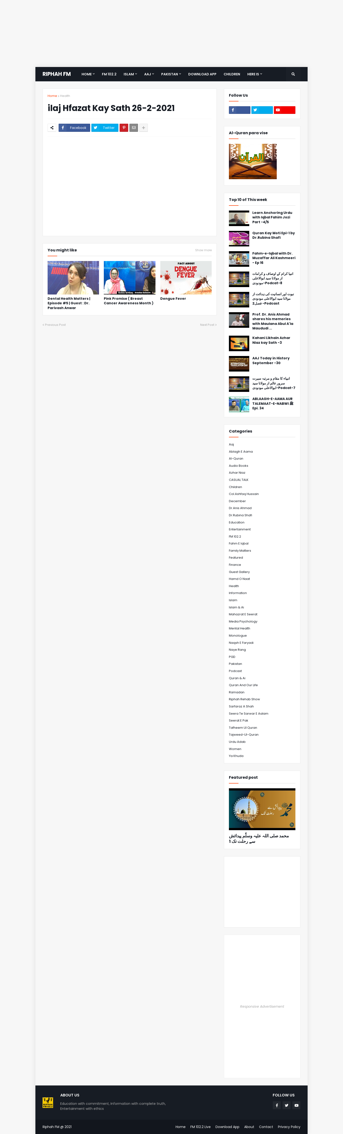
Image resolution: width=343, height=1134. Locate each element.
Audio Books (238, 465)
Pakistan (235, 664)
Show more (203, 250)
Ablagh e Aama (241, 451)
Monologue (238, 635)
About (249, 1126)
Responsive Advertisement (262, 1006)
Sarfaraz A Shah (241, 706)
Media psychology (243, 621)
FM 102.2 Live (200, 1126)
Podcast (235, 671)
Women (235, 749)
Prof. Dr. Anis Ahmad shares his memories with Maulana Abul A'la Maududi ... (272, 321)
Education (236, 522)
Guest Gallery (239, 572)
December (237, 501)
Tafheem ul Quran (243, 727)
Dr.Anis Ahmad (240, 508)
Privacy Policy (289, 1126)
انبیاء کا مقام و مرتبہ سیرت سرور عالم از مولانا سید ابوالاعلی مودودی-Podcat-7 (273, 383)
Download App (227, 1126)
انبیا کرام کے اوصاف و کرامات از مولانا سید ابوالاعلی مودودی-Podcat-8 (272, 278)
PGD (232, 657)
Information (238, 593)
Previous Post (55, 324)
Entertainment (240, 529)
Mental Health (239, 628)
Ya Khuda (236, 756)
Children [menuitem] (232, 74)
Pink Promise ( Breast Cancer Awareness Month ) (129, 301)
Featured (236, 557)
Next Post (207, 324)
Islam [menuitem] (129, 74)
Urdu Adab (237, 741)
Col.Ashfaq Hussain (244, 494)
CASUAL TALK (239, 480)
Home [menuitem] (87, 74)
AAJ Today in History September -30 (271, 360)
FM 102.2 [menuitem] (109, 74)
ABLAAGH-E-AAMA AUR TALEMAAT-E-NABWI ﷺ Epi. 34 (272, 404)
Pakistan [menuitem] (169, 74)
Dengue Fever (173, 298)
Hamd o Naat (239, 579)
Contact (266, 1126)
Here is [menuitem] (253, 74)
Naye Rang (237, 649)
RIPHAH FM (57, 74)
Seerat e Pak (238, 720)
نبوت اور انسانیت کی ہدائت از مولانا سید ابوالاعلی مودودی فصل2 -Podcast (273, 299)
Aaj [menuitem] (147, 74)
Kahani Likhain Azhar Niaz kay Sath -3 (271, 340)
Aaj (231, 444)
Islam (233, 600)
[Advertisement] (143, 33)
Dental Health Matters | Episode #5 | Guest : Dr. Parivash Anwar (69, 303)
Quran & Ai (237, 678)
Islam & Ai (236, 607)
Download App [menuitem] (202, 74)
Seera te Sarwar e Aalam (248, 713)
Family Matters (240, 550)
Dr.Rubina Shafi (240, 515)
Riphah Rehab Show (244, 699)
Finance (235, 564)
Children (235, 487)
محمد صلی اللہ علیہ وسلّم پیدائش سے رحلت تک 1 (259, 838)
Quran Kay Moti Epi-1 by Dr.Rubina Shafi (273, 235)
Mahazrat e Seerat (243, 614)
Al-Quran (236, 458)
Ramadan (236, 692)
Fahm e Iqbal (239, 543)
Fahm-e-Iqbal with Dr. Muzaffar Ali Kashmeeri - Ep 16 (273, 258)
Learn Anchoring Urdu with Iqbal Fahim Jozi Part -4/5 (272, 217)
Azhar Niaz (237, 472)
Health (65, 96)
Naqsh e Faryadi (241, 642)
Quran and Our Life (243, 685)
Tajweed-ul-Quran (244, 734)
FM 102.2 (235, 536)
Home (52, 96)
